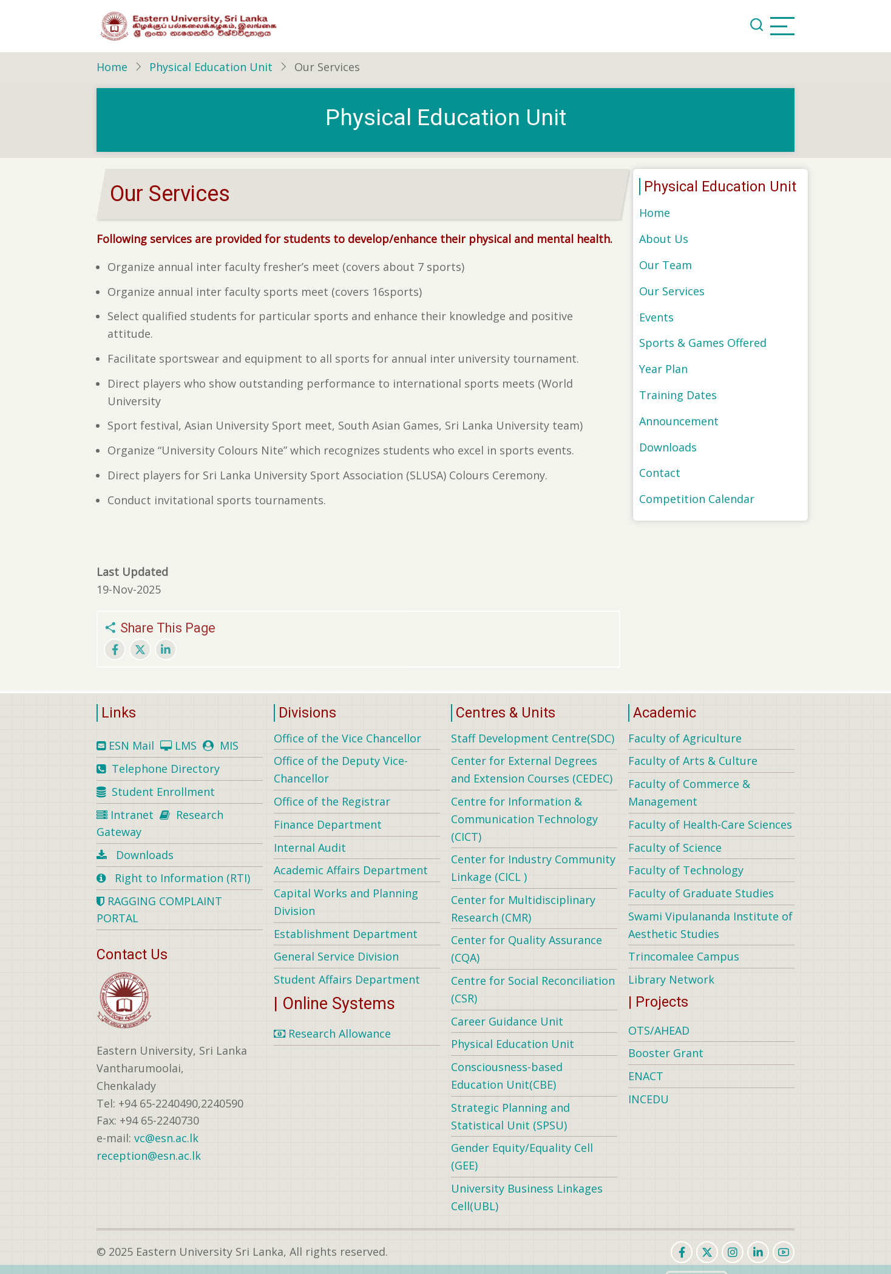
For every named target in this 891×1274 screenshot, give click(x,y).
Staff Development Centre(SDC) (532, 738)
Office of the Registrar (332, 801)
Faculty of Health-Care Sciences (710, 824)
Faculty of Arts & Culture (692, 760)
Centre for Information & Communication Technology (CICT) (524, 819)
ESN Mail (131, 745)
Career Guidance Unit (507, 1021)
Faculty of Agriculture (685, 738)
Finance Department (328, 824)
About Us (663, 238)
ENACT (645, 1076)
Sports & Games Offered (703, 342)
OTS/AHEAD (658, 1030)
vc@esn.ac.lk (166, 1138)
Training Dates (678, 395)
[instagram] (733, 1252)
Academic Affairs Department (351, 870)
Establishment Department (346, 933)
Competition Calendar (696, 498)
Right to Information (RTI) (182, 878)
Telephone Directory (166, 768)
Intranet (132, 814)
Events (656, 317)
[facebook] (682, 1252)
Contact (659, 472)
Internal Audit (310, 847)
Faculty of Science (675, 847)
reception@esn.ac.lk (149, 1155)
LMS (186, 745)
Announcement (679, 421)
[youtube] (783, 1252)
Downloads (668, 447)
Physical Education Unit (211, 67)
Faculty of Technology (686, 870)
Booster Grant (665, 1053)
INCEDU (648, 1099)
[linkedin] (758, 1252)
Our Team (665, 265)
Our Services (672, 291)
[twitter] (707, 1252)
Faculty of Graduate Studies (701, 893)
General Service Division (336, 956)
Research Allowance (332, 1033)
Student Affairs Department (347, 979)
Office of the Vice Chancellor (347, 738)
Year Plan (663, 368)
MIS (229, 745)
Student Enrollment (163, 791)
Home (112, 67)
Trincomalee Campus (683, 956)
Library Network (671, 979)
